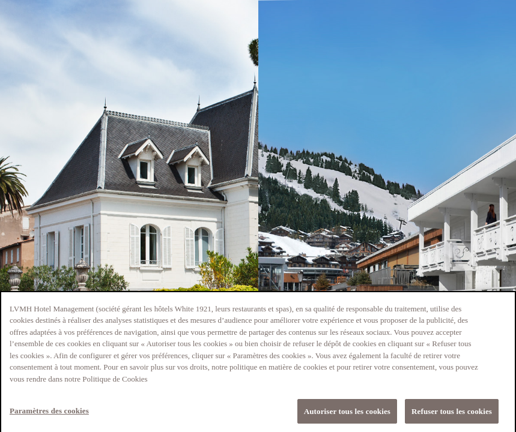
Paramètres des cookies (49, 413)
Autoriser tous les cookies (347, 413)
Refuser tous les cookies (451, 413)
